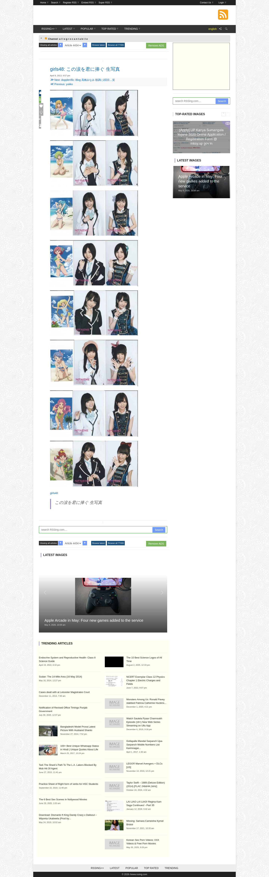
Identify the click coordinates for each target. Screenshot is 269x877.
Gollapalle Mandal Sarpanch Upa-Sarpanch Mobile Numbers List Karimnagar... (144, 745)
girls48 (54, 493)
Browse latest (98, 45)
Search (159, 529)
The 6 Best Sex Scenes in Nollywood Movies (63, 799)
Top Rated (151, 868)
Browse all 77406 (116, 45)
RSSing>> (97, 868)
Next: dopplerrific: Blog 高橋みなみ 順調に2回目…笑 (82, 79)
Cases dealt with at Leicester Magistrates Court (64, 692)
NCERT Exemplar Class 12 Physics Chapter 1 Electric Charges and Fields (145, 680)
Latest (115, 868)
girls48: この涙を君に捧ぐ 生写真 (94, 68)
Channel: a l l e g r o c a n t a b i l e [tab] (66, 38)
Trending (171, 868)
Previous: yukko (61, 84)
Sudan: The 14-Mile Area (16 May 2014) (60, 676)
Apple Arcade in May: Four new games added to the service (93, 620)
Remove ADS (156, 45)
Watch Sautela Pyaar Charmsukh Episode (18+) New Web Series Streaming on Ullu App (144, 722)
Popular (132, 868)
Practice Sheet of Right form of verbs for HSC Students (68, 784)
